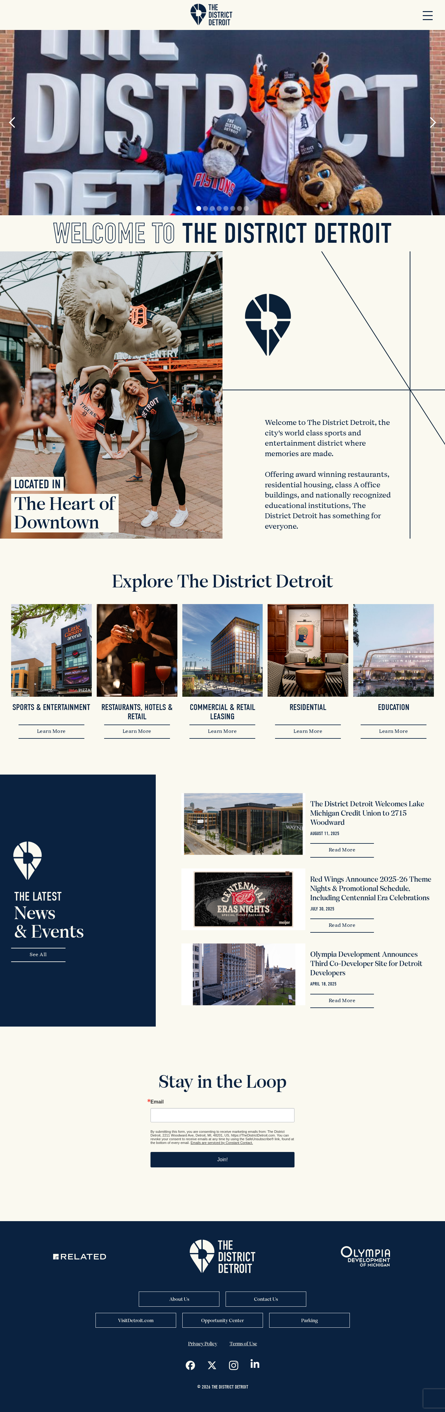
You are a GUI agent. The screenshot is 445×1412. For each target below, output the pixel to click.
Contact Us (266, 1299)
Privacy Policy (202, 1343)
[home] (211, 15)
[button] (428, 15)
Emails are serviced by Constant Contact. (222, 1143)
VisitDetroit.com (136, 1320)
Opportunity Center (222, 1320)
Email (157, 1101)
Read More (342, 850)
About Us (179, 1299)
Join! (222, 1159)
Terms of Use (243, 1343)
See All (38, 954)
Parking (309, 1320)
